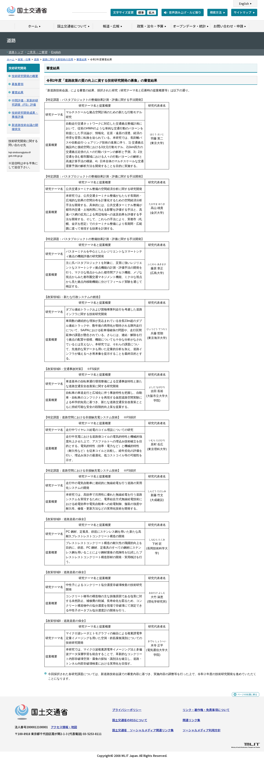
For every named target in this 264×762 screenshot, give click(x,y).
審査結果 (81, 59)
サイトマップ (242, 12)
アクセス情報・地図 (64, 728)
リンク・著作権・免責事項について (206, 711)
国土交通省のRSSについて (129, 721)
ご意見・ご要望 (37, 52)
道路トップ (16, 52)
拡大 (152, 12)
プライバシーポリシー (127, 711)
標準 (141, 12)
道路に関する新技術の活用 (57, 59)
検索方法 (216, 12)
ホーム (10, 59)
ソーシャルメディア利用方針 (202, 731)
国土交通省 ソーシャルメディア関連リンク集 (143, 731)
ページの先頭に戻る (244, 698)
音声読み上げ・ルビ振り (185, 12)
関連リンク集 (191, 721)
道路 (36, 59)
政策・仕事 (24, 59)
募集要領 (17, 84)
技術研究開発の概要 (25, 76)
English (244, 3)
